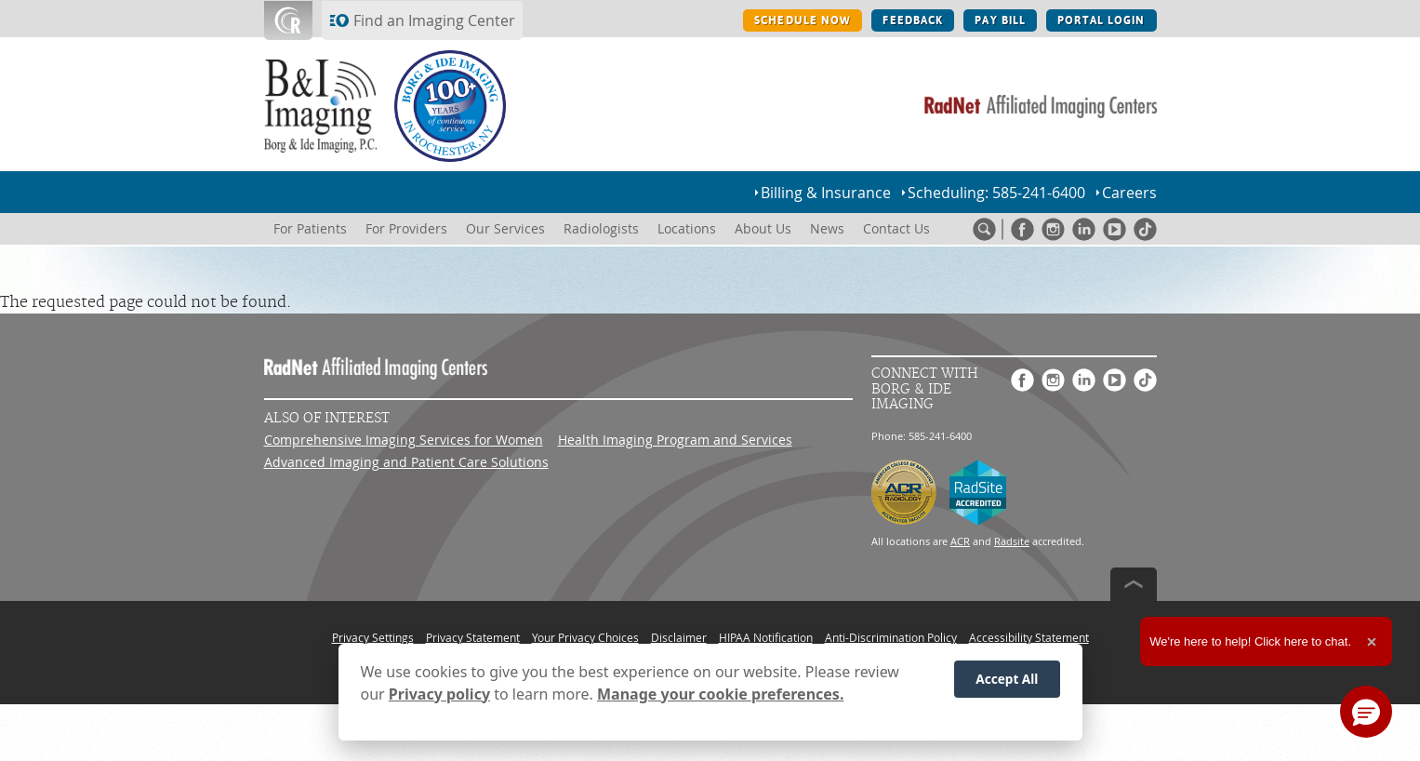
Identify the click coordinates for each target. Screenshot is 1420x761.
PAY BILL (1000, 20)
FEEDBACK (913, 20)
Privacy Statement (473, 637)
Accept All (1006, 679)
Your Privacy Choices (585, 637)
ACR (960, 541)
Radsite (1011, 541)
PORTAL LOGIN (1101, 20)
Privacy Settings (373, 637)
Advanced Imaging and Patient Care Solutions (406, 462)
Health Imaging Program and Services (675, 439)
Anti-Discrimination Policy (891, 637)
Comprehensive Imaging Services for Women (403, 439)
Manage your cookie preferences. (720, 694)
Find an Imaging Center (434, 20)
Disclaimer (679, 637)
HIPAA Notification (766, 637)
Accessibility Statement (1029, 637)
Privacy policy (439, 694)
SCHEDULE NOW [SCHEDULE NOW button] (802, 20)
